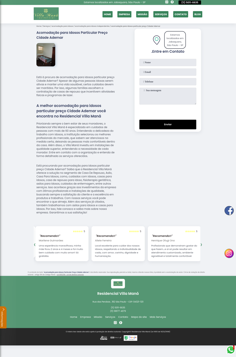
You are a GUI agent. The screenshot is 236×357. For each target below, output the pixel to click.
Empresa (124, 14)
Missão (142, 14)
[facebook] (172, 2)
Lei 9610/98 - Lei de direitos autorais (70, 274)
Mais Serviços (158, 317)
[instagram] (166, 2)
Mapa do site (139, 317)
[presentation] (168, 111)
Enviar (168, 124)
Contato (181, 14)
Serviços (161, 14)
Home (107, 14)
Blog (197, 14)
